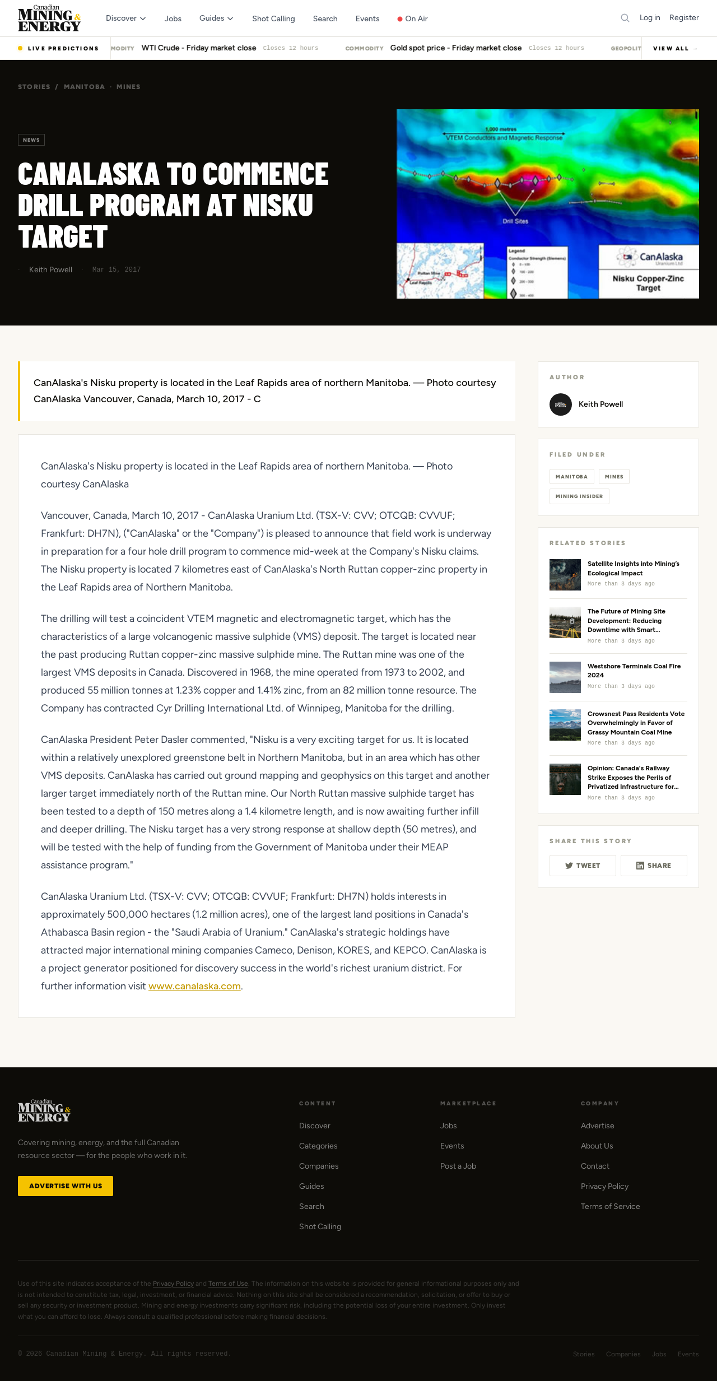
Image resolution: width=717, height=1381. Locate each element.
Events (452, 1146)
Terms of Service (610, 1206)
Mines (129, 87)
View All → (676, 48)
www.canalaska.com (194, 986)
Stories (34, 87)
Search (311, 1206)
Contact (595, 1166)
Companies (319, 1166)
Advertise (597, 1126)
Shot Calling (320, 1226)
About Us (597, 1146)
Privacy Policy (604, 1186)
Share (654, 865)
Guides (311, 1186)
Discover (314, 1126)
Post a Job (458, 1166)
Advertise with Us (65, 1186)
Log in (650, 17)
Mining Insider (579, 496)
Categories (318, 1146)
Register (684, 17)
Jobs (448, 1126)
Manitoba (85, 87)
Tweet (582, 865)
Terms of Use (228, 1283)
